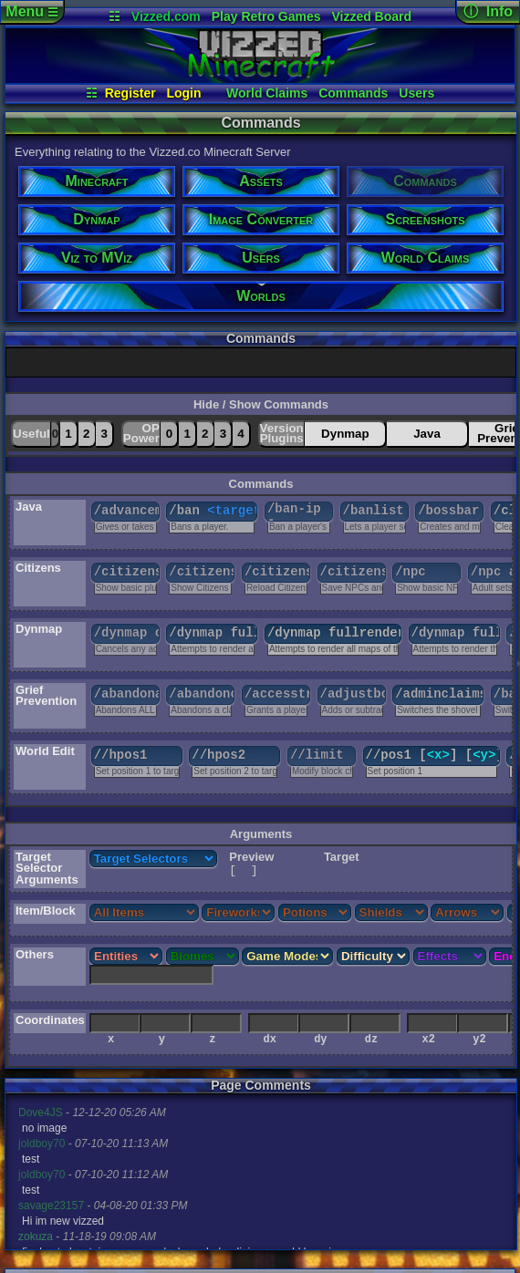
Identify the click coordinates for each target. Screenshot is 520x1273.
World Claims (266, 93)
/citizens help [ (201, 571)
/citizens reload (277, 571)
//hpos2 (218, 755)
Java (427, 433)
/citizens (127, 571)
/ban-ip (298, 512)
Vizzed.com (166, 16)
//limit (317, 755)
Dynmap (345, 433)
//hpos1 (121, 755)
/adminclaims (439, 694)
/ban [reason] (213, 510)
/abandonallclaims (127, 694)
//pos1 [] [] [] (433, 755)
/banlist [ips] (376, 510)
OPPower (141, 433)
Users (416, 93)
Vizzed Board (371, 16)
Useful (31, 433)
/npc (410, 571)
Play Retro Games (266, 16)
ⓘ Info (488, 11)
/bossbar (448, 510)
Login (183, 93)
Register (130, 93)
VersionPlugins (282, 433)
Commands (353, 93)
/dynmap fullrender (213, 633)
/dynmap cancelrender (127, 633)
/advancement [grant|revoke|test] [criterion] (127, 510)
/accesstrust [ (277, 694)
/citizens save (353, 571)
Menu (31, 11)
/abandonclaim (201, 694)
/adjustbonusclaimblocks (353, 694)
